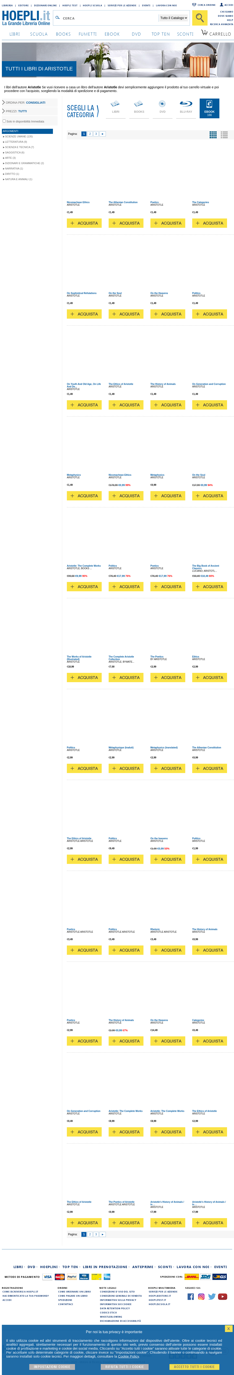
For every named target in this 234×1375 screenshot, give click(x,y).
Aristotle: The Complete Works (84, 566)
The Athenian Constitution (123, 202)
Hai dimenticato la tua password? (26, 1295)
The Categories (200, 202)
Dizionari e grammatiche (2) (24, 163)
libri (15, 34)
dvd (136, 34)
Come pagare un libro (73, 1295)
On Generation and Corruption (209, 384)
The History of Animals (163, 384)
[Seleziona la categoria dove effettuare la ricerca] (173, 17)
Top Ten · (71, 1267)
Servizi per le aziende (122, 5)
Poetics (154, 202)
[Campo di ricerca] (110, 18)
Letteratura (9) (16, 141)
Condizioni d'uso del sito (117, 1291)
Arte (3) (10, 157)
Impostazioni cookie (52, 1367)
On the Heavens (159, 293)
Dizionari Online (45, 5)
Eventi (146, 5)
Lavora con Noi (166, 5)
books (63, 34)
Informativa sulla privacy (118, 1300)
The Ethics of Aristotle (121, 384)
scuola (39, 34)
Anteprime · (144, 1267)
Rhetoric (155, 929)
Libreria (7, 5)
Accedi (228, 4)
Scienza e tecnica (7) (19, 147)
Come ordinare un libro (74, 1291)
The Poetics (156, 656)
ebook (112, 34)
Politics (196, 293)
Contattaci (65, 1304)
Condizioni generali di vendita (121, 1295)
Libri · (19, 1267)
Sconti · (166, 1267)
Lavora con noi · (194, 1267)
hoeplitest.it (157, 1300)
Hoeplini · (50, 1267)
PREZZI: (16, 111)
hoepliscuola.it (159, 1304)
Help (230, 20)
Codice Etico (108, 1312)
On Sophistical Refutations (82, 293)
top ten (161, 34)
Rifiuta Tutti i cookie (124, 1367)
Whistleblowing (111, 1316)
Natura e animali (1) (18, 179)
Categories (198, 1020)
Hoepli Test (70, 5)
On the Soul (115, 293)
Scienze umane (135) (19, 136)
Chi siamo (226, 11)
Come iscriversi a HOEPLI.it (20, 1291)
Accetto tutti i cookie (194, 1367)
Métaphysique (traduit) (121, 747)
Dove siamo (225, 15)
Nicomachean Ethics (78, 202)
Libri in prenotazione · (106, 1267)
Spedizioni (65, 1300)
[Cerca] (200, 18)
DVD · (33, 1267)
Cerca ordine (207, 4)
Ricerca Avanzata (221, 24)
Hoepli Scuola (92, 5)
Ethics (195, 656)
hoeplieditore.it (160, 1295)
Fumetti (88, 34)
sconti (185, 34)
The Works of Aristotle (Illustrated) (79, 658)
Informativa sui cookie (116, 1304)
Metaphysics (74, 475)
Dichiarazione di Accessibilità (120, 1320)
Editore (23, 5)
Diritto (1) (12, 173)
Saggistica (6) (14, 152)
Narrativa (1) (14, 168)
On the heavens (159, 838)
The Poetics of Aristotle (121, 1202)
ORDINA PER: (25, 102)
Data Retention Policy (115, 1308)
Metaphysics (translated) (164, 747)
